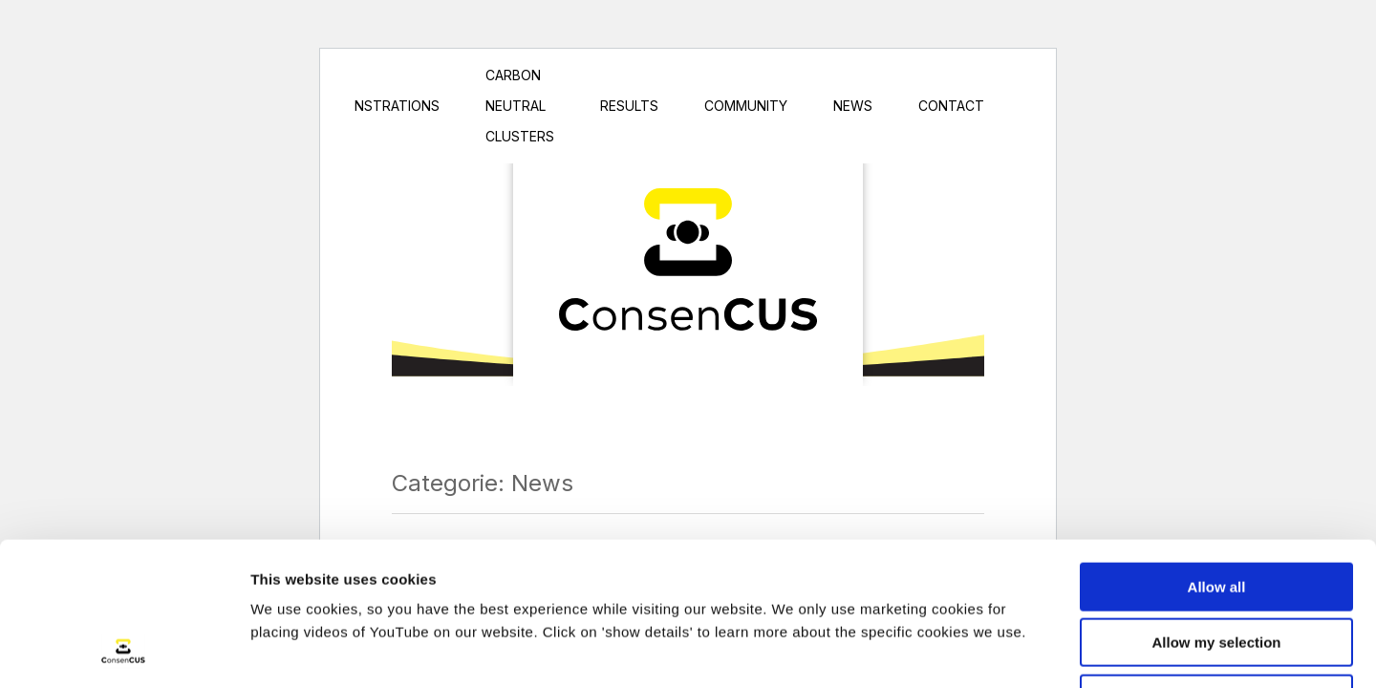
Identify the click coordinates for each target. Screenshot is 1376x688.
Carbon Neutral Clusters (519, 105)
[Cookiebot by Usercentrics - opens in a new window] (123, 650)
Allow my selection (1215, 511)
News (852, 105)
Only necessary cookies (1217, 566)
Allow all (1217, 454)
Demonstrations (377, 105)
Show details (1002, 650)
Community (745, 105)
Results (629, 105)
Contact (951, 105)
